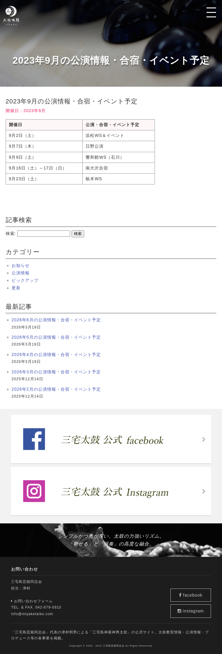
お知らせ (21, 265)
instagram (194, 610)
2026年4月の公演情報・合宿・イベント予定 (56, 354)
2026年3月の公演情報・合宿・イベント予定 (56, 371)
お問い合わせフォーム (32, 601)
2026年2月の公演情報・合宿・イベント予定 (56, 389)
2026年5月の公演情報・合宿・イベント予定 (56, 337)
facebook (194, 592)
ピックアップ (25, 280)
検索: (11, 233)
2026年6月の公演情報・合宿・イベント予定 (56, 319)
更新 (16, 287)
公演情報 (21, 273)
